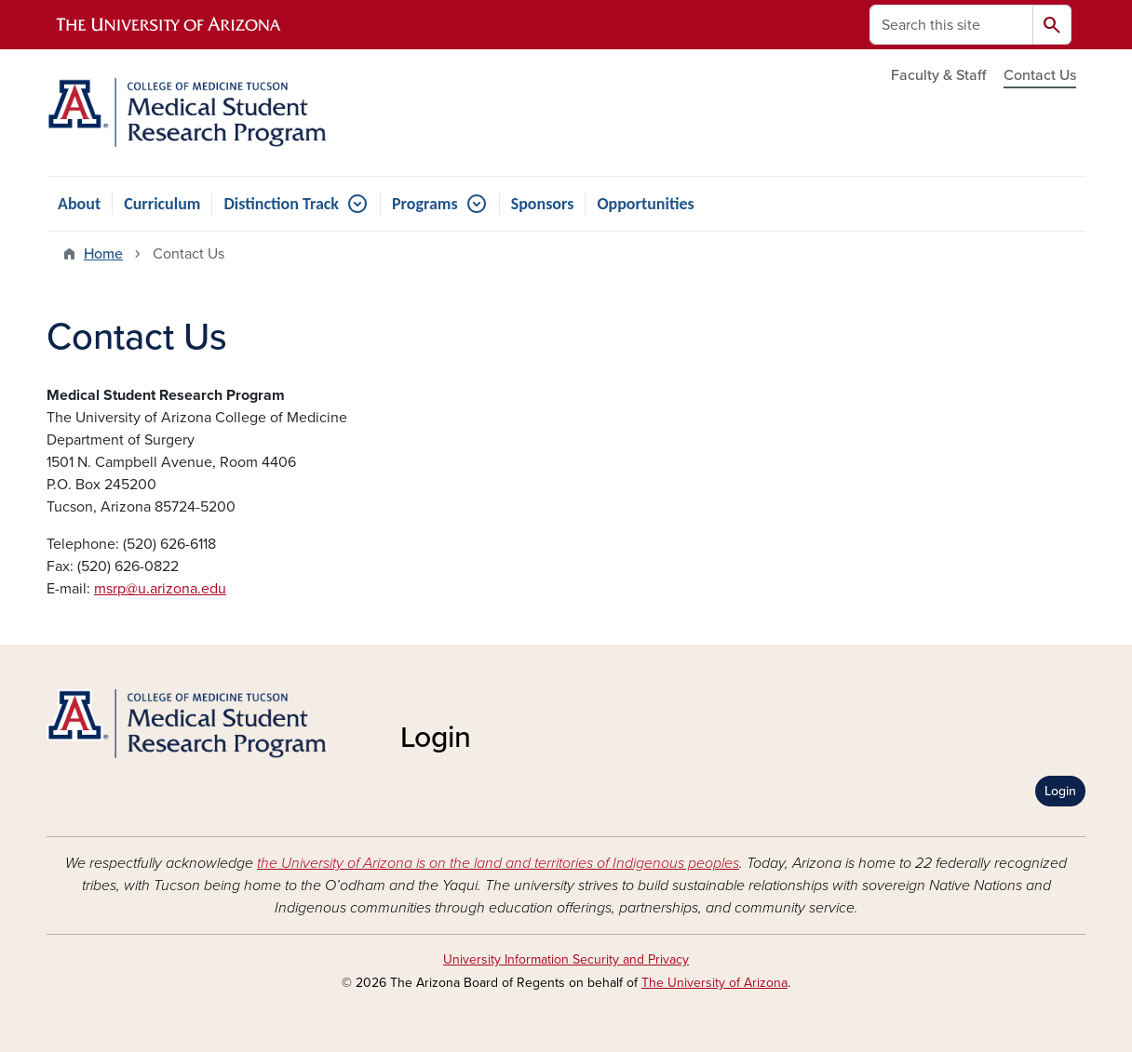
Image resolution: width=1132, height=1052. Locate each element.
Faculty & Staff (938, 75)
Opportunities (645, 203)
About (79, 203)
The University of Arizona (714, 983)
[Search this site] (951, 25)
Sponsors (542, 203)
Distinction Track (280, 203)
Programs (425, 203)
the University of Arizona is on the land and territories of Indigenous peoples (498, 863)
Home (103, 254)
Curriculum (162, 203)
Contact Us (1040, 75)
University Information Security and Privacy (566, 959)
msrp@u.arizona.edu (160, 588)
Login (1060, 791)
